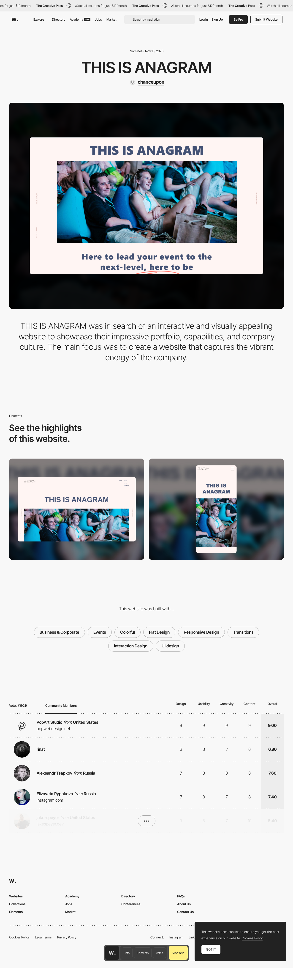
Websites (16, 896)
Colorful (127, 632)
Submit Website (266, 19)
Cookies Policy (19, 937)
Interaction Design (130, 646)
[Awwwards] (14, 19)
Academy (80, 19)
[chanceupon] (146, 82)
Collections (17, 904)
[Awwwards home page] (112, 953)
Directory (58, 19)
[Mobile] (216, 509)
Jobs (98, 19)
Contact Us (185, 912)
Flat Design (159, 632)
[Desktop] (76, 509)
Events (99, 632)
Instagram (176, 937)
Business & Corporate (59, 632)
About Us (184, 904)
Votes (159, 953)
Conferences (130, 904)
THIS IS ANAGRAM (146, 67)
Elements (143, 953)
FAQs (181, 896)
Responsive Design (201, 632)
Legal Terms (43, 937)
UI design (170, 646)
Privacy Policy (66, 937)
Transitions (243, 632)
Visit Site (178, 953)
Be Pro (238, 19)
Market (111, 19)
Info (127, 953)
